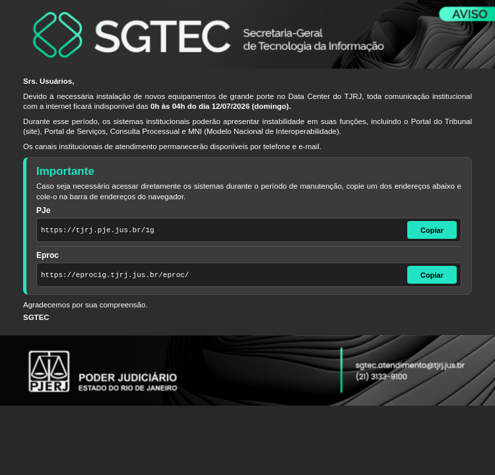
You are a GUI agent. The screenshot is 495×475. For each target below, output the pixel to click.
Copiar (432, 230)
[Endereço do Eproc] (221, 275)
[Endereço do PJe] (221, 230)
